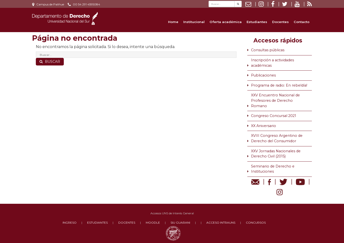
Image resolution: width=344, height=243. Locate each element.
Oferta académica (226, 22)
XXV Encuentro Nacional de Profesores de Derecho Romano (275, 100)
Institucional (194, 22)
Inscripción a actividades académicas (272, 63)
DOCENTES (126, 222)
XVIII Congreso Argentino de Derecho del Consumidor (277, 138)
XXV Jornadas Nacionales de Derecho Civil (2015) (276, 154)
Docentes (280, 22)
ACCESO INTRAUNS (220, 222)
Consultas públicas (267, 50)
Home (173, 22)
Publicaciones (263, 75)
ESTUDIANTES (97, 222)
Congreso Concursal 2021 (273, 116)
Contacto (301, 22)
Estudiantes (257, 22)
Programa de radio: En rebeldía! (279, 85)
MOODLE (153, 222)
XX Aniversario (263, 126)
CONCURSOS (256, 222)
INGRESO (70, 222)
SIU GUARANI (180, 222)
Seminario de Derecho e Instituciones (272, 169)
